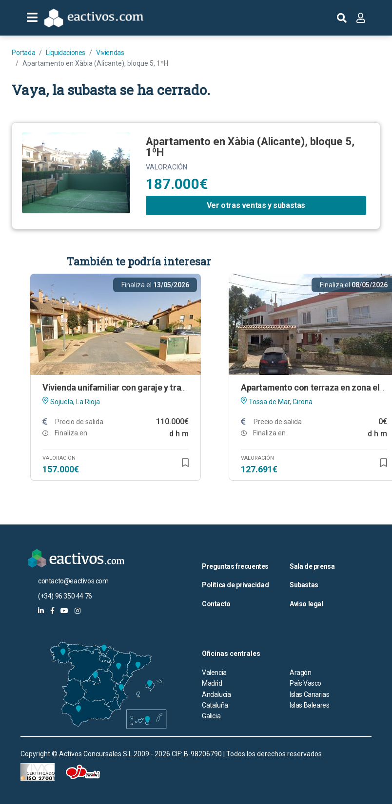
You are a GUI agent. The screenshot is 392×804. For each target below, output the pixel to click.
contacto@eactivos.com (73, 581)
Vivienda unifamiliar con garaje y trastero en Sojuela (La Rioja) (162, 387)
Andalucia (216, 694)
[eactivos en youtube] (64, 611)
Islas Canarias (309, 694)
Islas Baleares (309, 705)
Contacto (216, 604)
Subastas (304, 585)
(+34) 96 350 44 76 (65, 596)
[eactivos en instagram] (77, 611)
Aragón (301, 672)
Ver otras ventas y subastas (256, 205)
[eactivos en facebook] (52, 611)
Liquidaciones (65, 52)
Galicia (211, 716)
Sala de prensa (312, 566)
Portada (23, 52)
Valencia (214, 672)
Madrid (212, 683)
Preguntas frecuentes (235, 566)
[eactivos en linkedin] (41, 611)
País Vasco (305, 683)
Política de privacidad (235, 585)
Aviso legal (306, 604)
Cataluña (215, 705)
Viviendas (110, 52)
